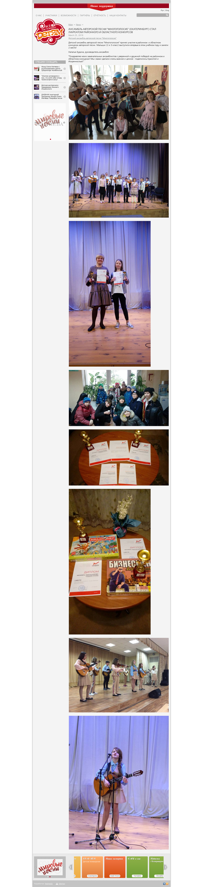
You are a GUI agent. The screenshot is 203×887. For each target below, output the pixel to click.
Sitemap (62, 884)
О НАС (39, 16)
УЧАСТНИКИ (51, 16)
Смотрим (106, 876)
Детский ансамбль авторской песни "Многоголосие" (92, 38)
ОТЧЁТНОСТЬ (100, 16)
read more (84, 876)
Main (70, 25)
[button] (35, 122)
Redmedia (49, 884)
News (78, 25)
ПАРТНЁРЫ (85, 16)
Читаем (151, 876)
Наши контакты (117, 16)
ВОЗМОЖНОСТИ (68, 16)
